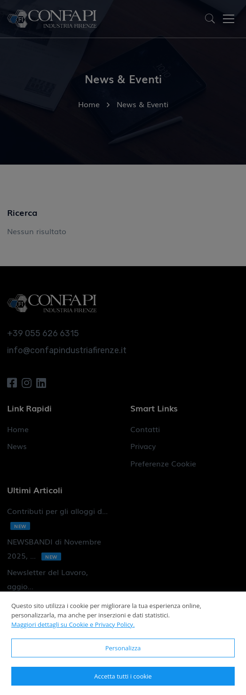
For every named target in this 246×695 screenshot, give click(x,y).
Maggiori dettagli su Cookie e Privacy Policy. (73, 624)
